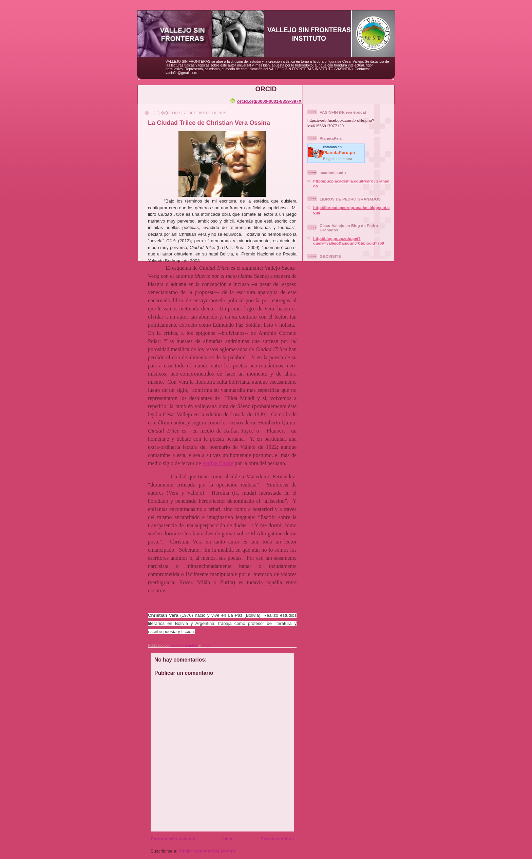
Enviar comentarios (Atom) (206, 851)
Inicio (228, 838)
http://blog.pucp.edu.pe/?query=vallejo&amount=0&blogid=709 (348, 240)
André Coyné (217, 463)
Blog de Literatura (337, 159)
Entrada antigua (277, 838)
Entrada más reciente (173, 838)
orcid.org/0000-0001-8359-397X (266, 101)
